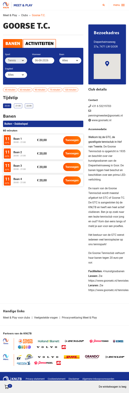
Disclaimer (74, 378)
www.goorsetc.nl (101, 120)
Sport (7, 54)
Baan (61, 54)
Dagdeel (9, 68)
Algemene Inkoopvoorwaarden (98, 378)
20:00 (7, 105)
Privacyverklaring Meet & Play (79, 317)
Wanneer (36, 54)
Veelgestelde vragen (46, 317)
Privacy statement (35, 378)
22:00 (29, 105)
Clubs (24, 15)
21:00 (18, 105)
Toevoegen (72, 140)
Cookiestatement (57, 378)
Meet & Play (10, 15)
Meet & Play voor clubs (16, 317)
